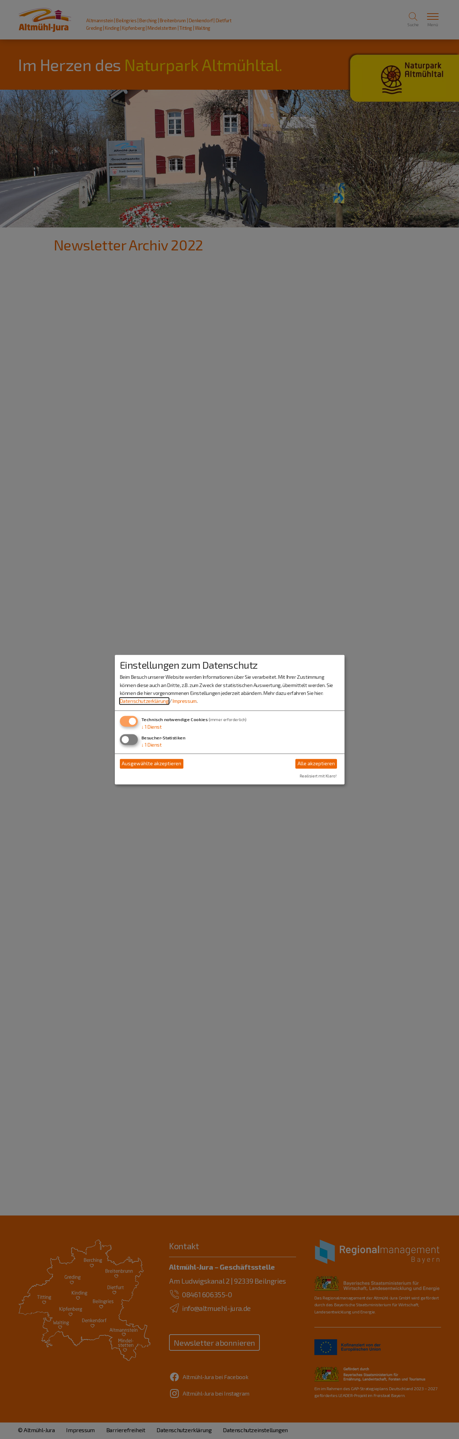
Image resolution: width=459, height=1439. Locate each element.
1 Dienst (151, 727)
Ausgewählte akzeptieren (151, 764)
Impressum (184, 701)
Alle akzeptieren (316, 764)
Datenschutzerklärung (144, 701)
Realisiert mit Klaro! (318, 775)
